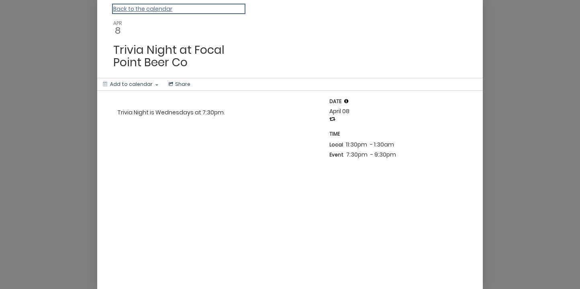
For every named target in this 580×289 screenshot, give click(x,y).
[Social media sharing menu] (179, 84)
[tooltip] (346, 101)
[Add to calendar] (130, 84)
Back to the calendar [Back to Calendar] (142, 9)
